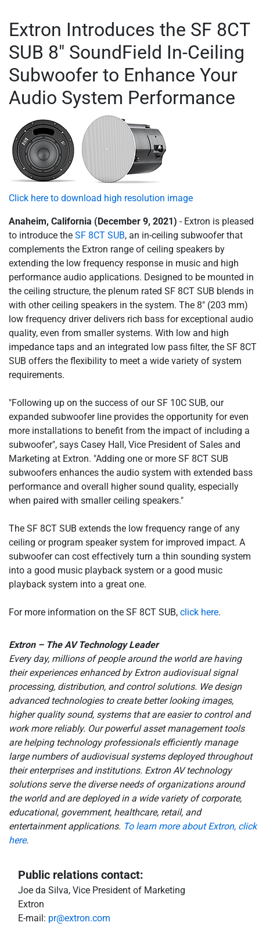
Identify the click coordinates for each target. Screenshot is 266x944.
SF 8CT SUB (100, 235)
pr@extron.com (79, 918)
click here (199, 612)
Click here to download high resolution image (101, 198)
